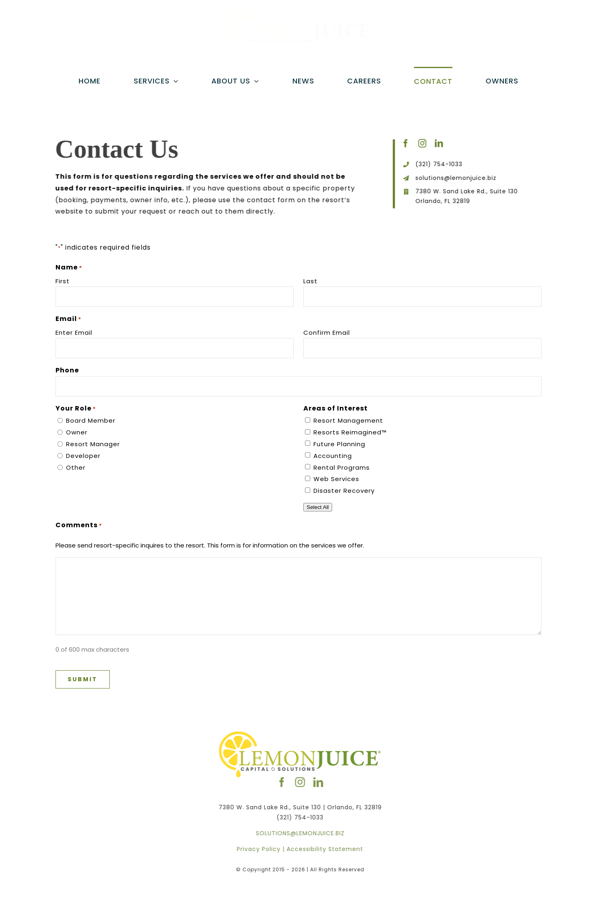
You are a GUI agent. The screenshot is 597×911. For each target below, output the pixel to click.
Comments (78, 525)
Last (310, 281)
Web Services (336, 479)
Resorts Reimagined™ (350, 432)
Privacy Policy (261, 849)
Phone (67, 370)
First (62, 281)
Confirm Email (326, 332)
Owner (76, 432)
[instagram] (423, 143)
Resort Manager (93, 444)
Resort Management (348, 420)
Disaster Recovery (344, 490)
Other (75, 467)
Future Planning (339, 444)
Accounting (332, 455)
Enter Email (73, 332)
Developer (83, 455)
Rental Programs (341, 467)
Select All (318, 507)
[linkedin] (440, 143)
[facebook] (407, 143)
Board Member (90, 420)
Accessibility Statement (327, 849)
